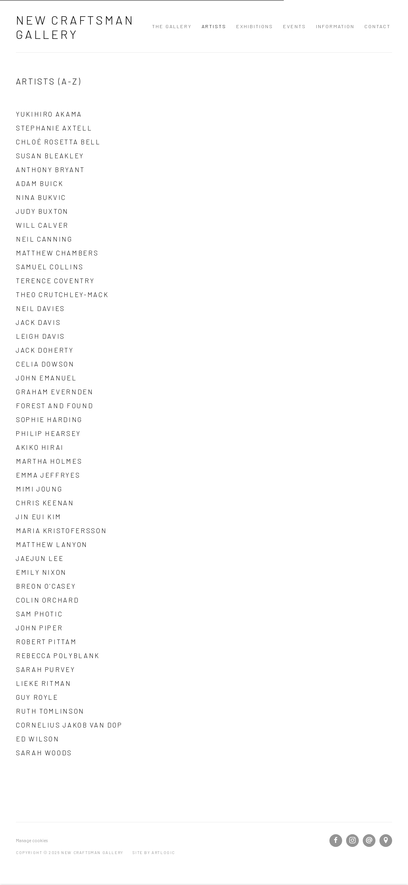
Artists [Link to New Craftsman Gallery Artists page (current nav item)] (214, 26)
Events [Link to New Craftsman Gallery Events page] (294, 26)
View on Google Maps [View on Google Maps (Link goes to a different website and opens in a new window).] (385, 840)
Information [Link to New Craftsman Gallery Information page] (335, 26)
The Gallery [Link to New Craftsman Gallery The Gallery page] (172, 26)
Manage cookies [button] (32, 840)
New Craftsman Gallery (75, 27)
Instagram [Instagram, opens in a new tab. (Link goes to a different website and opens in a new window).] (352, 840)
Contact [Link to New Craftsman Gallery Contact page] (377, 26)
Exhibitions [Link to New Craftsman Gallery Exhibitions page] (254, 26)
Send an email (369, 840)
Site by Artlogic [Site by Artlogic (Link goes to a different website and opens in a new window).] (154, 852)
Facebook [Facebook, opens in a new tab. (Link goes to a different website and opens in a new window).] (335, 840)
